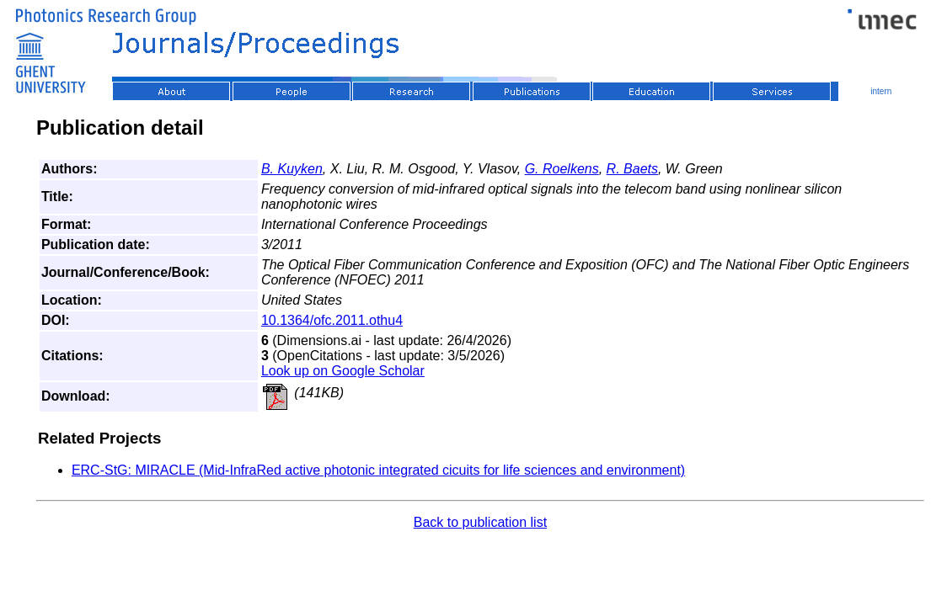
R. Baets (632, 169)
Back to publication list (480, 522)
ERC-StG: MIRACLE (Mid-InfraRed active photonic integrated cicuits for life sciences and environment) (378, 470)
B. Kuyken (292, 169)
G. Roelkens (562, 169)
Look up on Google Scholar (343, 371)
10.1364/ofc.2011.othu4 (332, 320)
